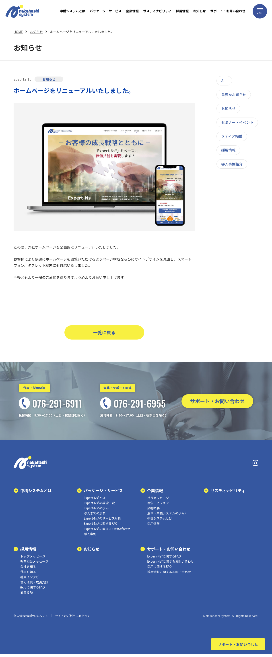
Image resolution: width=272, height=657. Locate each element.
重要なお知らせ (233, 94)
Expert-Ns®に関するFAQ (100, 526)
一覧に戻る (104, 334)
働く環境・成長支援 (34, 585)
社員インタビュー (32, 580)
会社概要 (153, 511)
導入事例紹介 (232, 164)
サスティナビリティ (228, 493)
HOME (18, 31)
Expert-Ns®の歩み (96, 511)
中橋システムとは (36, 493)
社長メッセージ (158, 500)
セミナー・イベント (237, 122)
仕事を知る (28, 574)
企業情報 (155, 493)
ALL (224, 80)
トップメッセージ (32, 559)
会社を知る (28, 569)
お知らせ (36, 31)
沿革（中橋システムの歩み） (167, 516)
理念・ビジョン (158, 506)
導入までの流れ (95, 516)
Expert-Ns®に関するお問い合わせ (107, 531)
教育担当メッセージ (34, 564)
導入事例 (90, 537)
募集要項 (26, 595)
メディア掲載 (231, 136)
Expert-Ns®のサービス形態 (102, 521)
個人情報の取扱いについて (31, 619)
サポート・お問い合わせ (217, 404)
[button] (260, 14)
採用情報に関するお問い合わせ (169, 574)
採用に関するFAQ (32, 590)
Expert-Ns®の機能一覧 (99, 506)
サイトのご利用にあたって (72, 619)
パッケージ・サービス (103, 493)
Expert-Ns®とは (95, 500)
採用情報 (228, 150)
